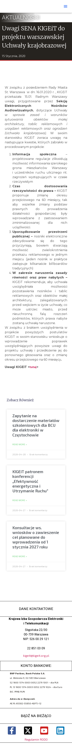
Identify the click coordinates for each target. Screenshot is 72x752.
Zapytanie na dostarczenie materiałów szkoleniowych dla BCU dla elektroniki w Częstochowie (35, 425)
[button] (65, 6)
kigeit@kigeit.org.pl (36, 655)
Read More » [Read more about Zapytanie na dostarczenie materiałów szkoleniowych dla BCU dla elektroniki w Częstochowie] (19, 444)
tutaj (33, 367)
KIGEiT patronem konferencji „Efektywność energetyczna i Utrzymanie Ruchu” (30, 481)
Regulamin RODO (36, 739)
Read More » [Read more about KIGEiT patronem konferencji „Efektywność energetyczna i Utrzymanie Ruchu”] (19, 500)
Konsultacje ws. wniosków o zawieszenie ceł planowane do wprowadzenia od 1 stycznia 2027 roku (35, 537)
